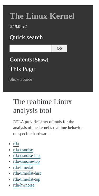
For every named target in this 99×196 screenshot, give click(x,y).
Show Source (21, 79)
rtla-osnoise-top (26, 161)
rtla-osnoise (23, 149)
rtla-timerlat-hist (27, 173)
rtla (16, 143)
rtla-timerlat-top (26, 179)
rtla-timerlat (23, 167)
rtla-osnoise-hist (26, 155)
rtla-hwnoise (23, 185)
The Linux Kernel (42, 16)
